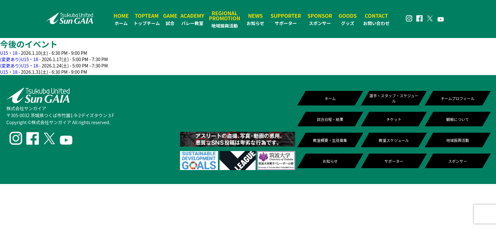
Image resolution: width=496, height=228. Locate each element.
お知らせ (330, 161)
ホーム (330, 98)
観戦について (457, 119)
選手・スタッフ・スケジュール (393, 98)
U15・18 (8, 53)
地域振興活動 (457, 140)
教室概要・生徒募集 (330, 140)
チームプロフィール (457, 98)
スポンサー (457, 161)
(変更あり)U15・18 (19, 59)
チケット (393, 119)
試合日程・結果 (330, 119)
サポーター (393, 161)
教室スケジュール (394, 140)
